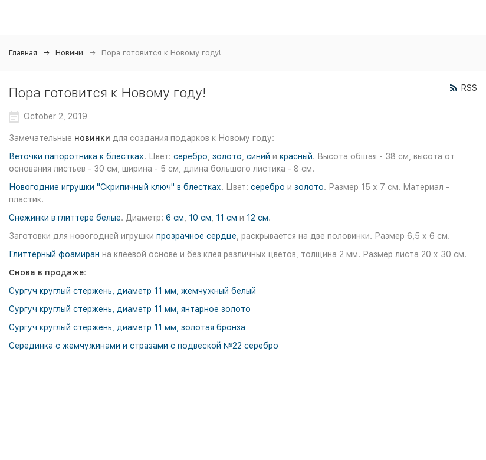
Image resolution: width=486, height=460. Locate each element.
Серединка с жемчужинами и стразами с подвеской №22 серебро (143, 345)
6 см (175, 217)
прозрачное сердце (196, 236)
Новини (69, 52)
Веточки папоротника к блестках (76, 156)
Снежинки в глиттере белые (65, 217)
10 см (200, 217)
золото (227, 156)
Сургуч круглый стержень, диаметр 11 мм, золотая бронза (127, 327)
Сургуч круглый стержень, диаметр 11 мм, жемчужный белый (132, 290)
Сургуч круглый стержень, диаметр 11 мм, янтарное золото (130, 309)
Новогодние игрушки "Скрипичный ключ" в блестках (115, 187)
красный (296, 156)
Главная (23, 52)
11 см (226, 217)
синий (258, 156)
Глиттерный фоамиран (54, 254)
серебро (190, 156)
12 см (257, 217)
